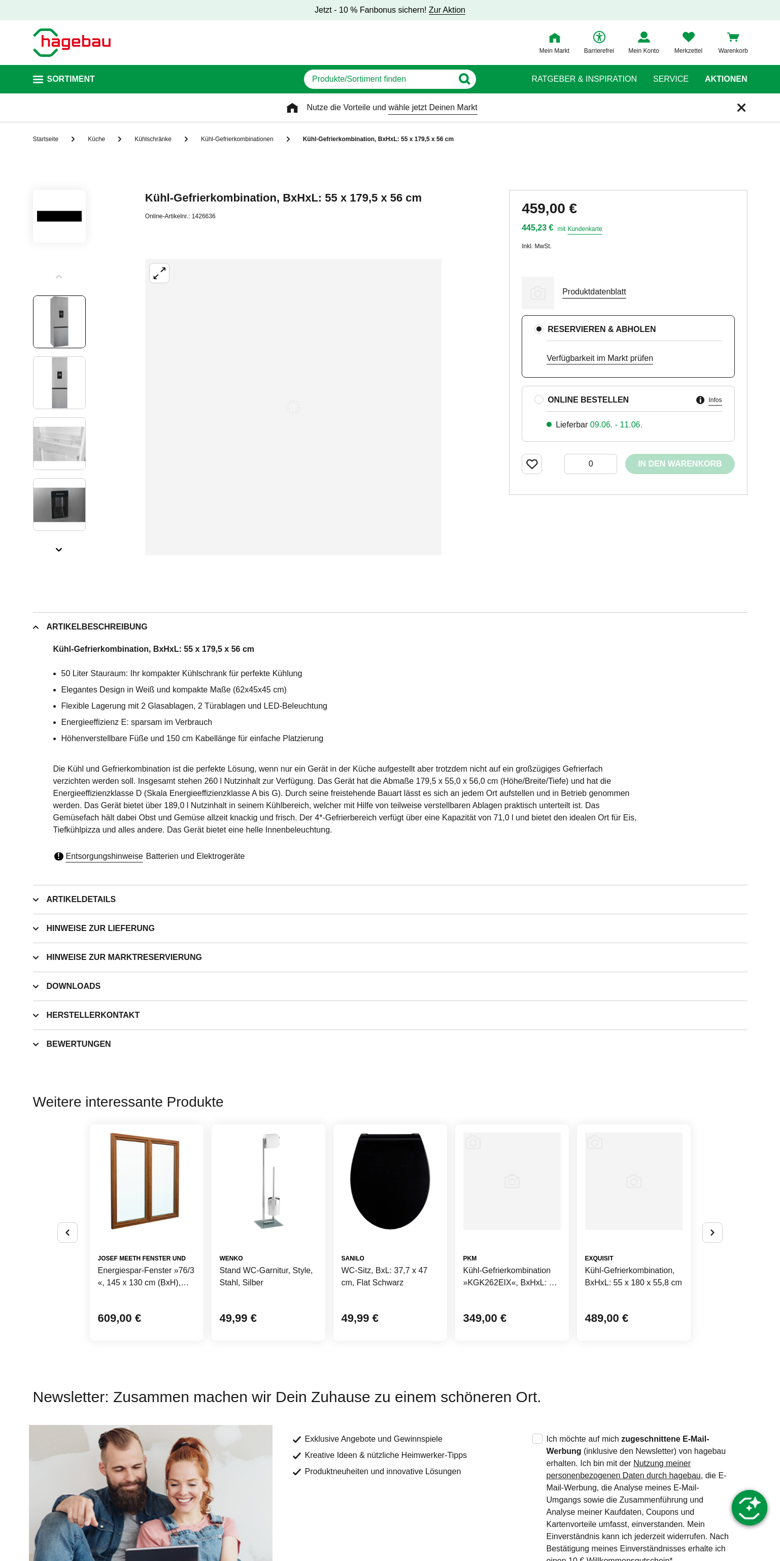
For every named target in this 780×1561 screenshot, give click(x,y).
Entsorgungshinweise (104, 856)
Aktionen (726, 79)
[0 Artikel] (591, 464)
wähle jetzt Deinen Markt (432, 107)
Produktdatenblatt (594, 291)
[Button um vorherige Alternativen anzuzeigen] (67, 1232)
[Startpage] (72, 42)
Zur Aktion (447, 10)
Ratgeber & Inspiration (584, 79)
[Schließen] (741, 108)
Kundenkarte (584, 229)
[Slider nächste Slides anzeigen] (59, 546)
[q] (379, 79)
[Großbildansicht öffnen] (293, 407)
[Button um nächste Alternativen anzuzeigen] (712, 1232)
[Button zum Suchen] (496, 79)
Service (671, 79)
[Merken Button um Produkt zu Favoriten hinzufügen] (532, 464)
